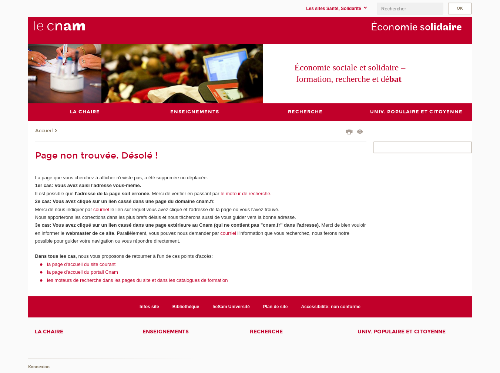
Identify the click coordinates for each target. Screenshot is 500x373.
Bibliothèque (185, 306)
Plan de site (275, 306)
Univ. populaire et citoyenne (402, 331)
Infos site (149, 306)
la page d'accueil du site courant (81, 264)
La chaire (49, 331)
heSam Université (231, 306)
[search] (410, 9)
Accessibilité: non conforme (330, 306)
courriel (101, 209)
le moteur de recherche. (245, 193)
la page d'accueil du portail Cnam (82, 272)
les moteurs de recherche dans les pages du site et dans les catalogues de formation (137, 280)
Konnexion (39, 366)
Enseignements (165, 331)
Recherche (266, 331)
